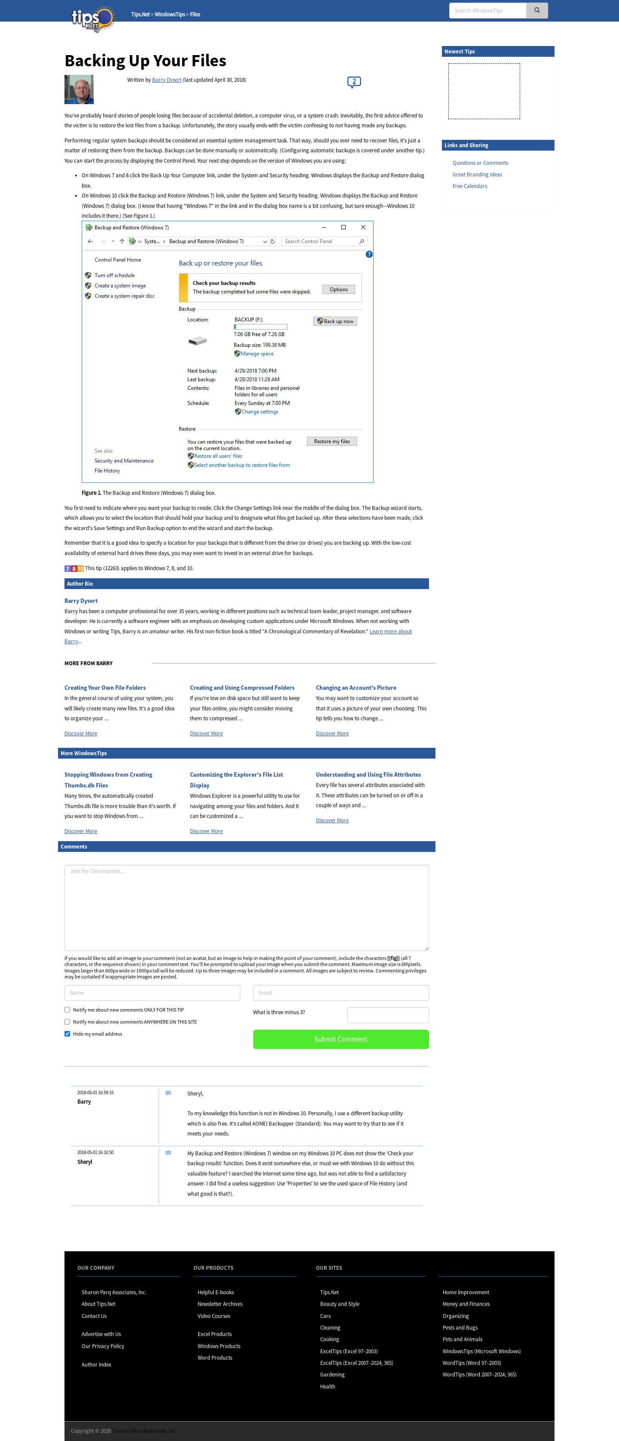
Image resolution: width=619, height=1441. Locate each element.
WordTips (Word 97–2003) (472, 1363)
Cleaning (330, 1327)
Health (327, 1386)
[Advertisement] (484, 348)
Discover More (80, 733)
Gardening (332, 1374)
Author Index (96, 1364)
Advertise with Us (101, 1334)
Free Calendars (470, 186)
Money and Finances (466, 1304)
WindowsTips (170, 14)
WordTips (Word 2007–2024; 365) (480, 1374)
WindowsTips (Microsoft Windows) (482, 1351)
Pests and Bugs (460, 1327)
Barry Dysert (166, 79)
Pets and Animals (462, 1339)
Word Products (215, 1357)
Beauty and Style (339, 1304)
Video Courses (214, 1316)
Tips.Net (140, 14)
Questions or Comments (480, 163)
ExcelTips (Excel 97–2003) (349, 1351)
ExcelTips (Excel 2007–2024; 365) (356, 1363)
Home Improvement (466, 1292)
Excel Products (215, 1334)
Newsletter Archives (220, 1304)
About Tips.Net (98, 1304)
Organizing (456, 1316)
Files (195, 14)
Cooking (329, 1339)
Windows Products (219, 1346)
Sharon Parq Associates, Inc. (114, 1292)
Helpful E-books (216, 1292)
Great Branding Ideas (477, 174)
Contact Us (94, 1316)
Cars (325, 1316)
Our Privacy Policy (103, 1346)
